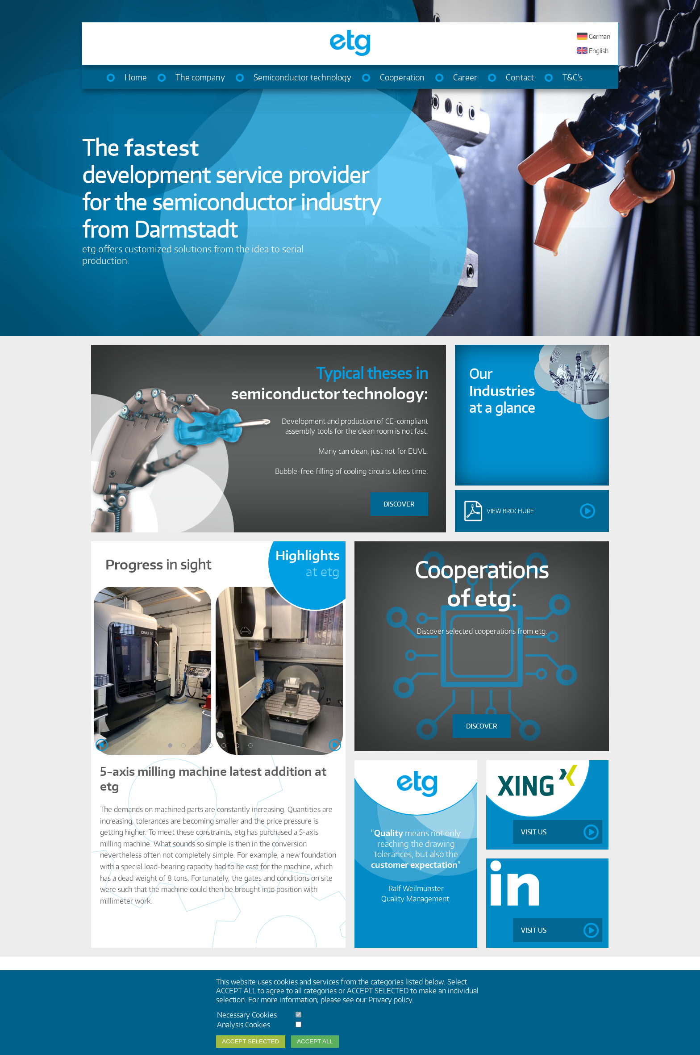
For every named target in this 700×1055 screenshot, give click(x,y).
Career (465, 77)
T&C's (572, 77)
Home (136, 77)
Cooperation (402, 77)
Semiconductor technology (302, 77)
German (599, 36)
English (598, 51)
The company (200, 77)
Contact (520, 77)
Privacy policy (390, 999)
